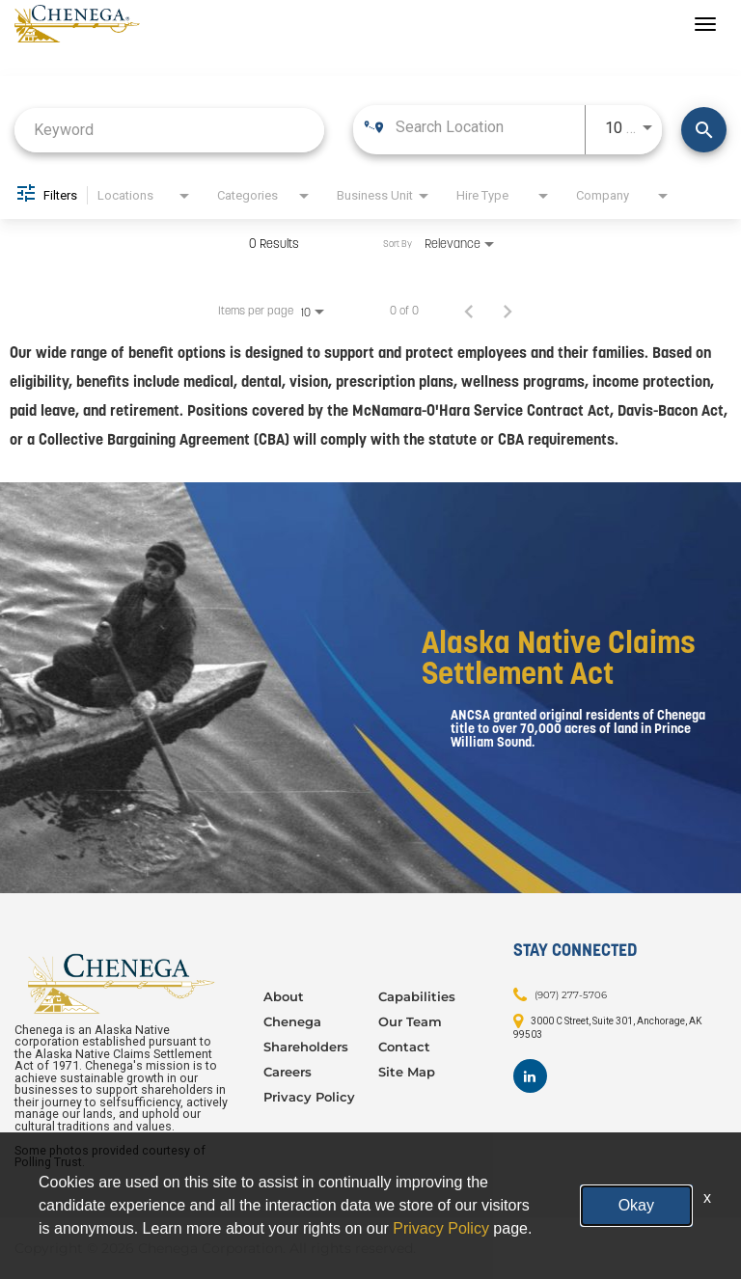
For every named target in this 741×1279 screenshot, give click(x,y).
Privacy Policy (309, 1096)
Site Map (406, 1071)
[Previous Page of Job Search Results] (469, 310)
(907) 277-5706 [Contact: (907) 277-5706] (571, 995)
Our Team (410, 1021)
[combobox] (169, 129)
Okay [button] (636, 1205)
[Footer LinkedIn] (530, 1076)
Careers (287, 1071)
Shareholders (305, 1046)
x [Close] (707, 1197)
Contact (404, 1046)
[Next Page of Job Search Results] (507, 310)
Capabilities (416, 996)
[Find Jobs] (704, 129)
